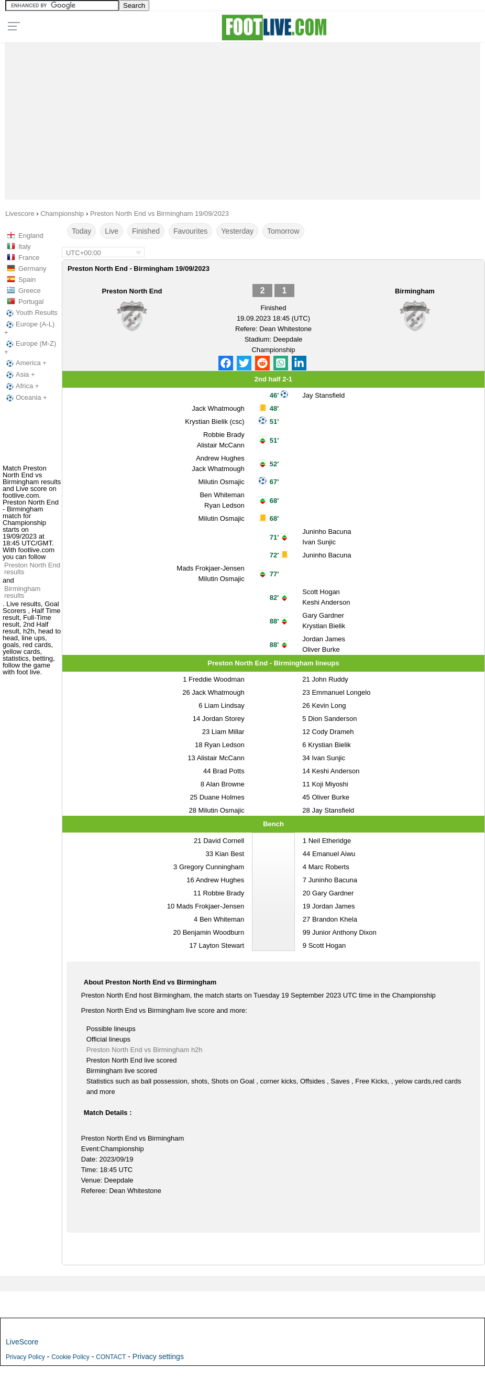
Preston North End (132, 291)
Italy (24, 246)
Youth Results (31, 313)
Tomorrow (283, 231)
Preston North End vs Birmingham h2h (144, 1050)
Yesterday (237, 231)
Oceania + (25, 397)
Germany (32, 268)
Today (81, 231)
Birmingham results (22, 592)
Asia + (19, 374)
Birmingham (415, 291)
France (28, 257)
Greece (29, 290)
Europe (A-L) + (29, 328)
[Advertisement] (242, 118)
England (30, 235)
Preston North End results (32, 568)
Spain (27, 279)
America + (25, 363)
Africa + (21, 386)
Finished (146, 231)
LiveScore (22, 1342)
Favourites (190, 231)
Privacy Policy (25, 1357)
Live (111, 231)
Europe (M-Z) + (30, 348)
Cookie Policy (70, 1357)
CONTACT (111, 1357)
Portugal (30, 301)
